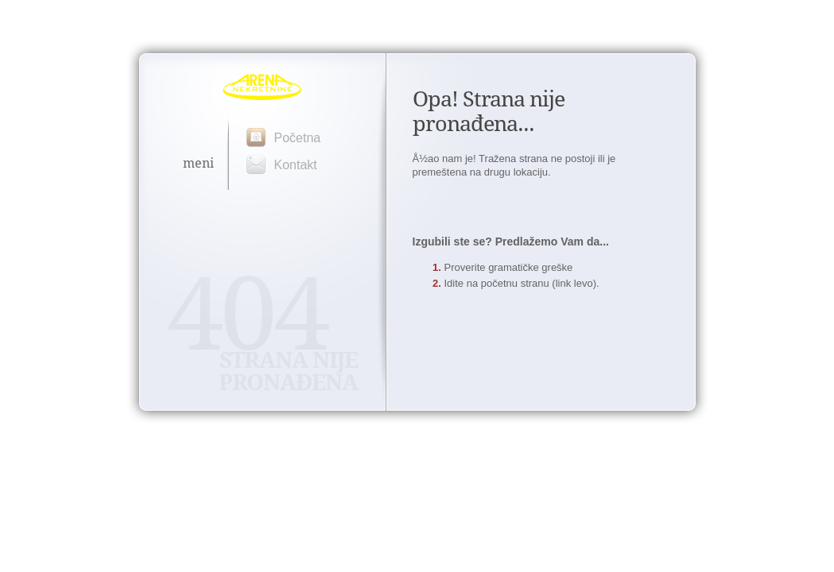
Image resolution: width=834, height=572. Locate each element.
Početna (297, 138)
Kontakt (295, 165)
